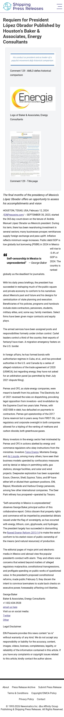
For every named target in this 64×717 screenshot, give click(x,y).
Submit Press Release (49, 687)
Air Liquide (13, 456)
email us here (10, 607)
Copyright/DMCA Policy (44, 693)
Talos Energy (32, 452)
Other (6, 619)
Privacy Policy (26, 699)
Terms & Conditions (17, 693)
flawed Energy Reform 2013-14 (23, 532)
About (6, 687)
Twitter (6, 615)
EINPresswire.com (13, 214)
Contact (41, 699)
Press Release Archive (23, 687)
